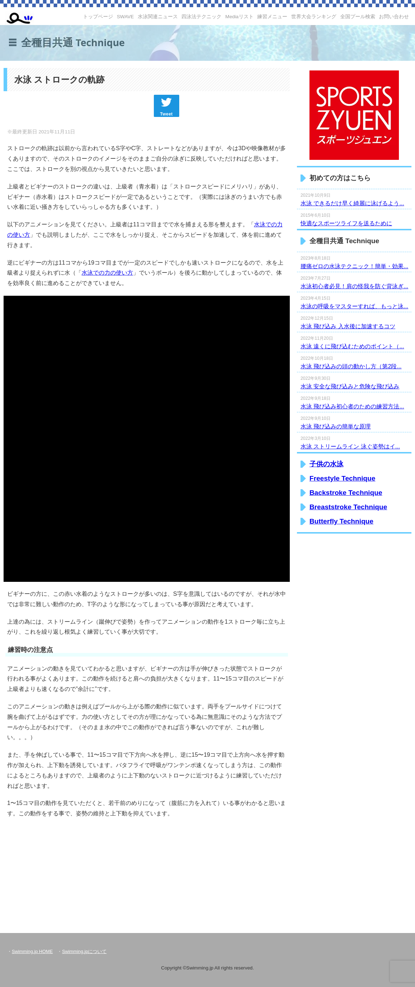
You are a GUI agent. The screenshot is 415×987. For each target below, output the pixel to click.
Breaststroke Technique (348, 507)
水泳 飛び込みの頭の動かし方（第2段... (351, 366)
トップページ (98, 16)
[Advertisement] (82, 870)
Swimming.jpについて (84, 951)
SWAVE (125, 16)
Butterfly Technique (341, 521)
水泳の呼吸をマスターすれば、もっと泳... (354, 306)
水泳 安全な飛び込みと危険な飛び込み (350, 386)
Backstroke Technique (345, 492)
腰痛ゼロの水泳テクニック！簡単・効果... (354, 266)
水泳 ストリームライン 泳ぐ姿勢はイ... (350, 446)
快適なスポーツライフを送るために (346, 223)
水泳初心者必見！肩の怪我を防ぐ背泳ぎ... (354, 286)
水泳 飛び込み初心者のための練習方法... (352, 406)
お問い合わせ (394, 16)
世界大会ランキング (313, 16)
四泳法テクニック (201, 16)
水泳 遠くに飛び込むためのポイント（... (352, 346)
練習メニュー (272, 16)
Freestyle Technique (342, 478)
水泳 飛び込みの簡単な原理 (336, 426)
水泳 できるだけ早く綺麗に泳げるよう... (352, 203)
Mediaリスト (239, 16)
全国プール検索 (357, 16)
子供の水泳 (326, 464)
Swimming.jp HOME (32, 951)
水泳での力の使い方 (107, 273)
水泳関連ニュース (158, 16)
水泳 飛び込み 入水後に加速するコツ (348, 326)
